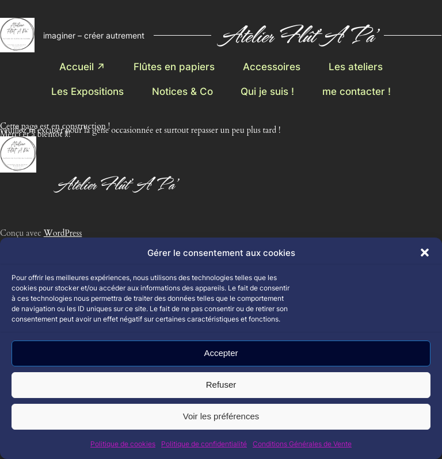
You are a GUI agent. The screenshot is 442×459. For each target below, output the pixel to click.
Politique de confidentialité (204, 443)
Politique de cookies (122, 443)
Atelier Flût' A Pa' (297, 35)
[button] (424, 252)
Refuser (221, 384)
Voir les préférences (221, 416)
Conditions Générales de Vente (302, 443)
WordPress (63, 233)
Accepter (221, 353)
